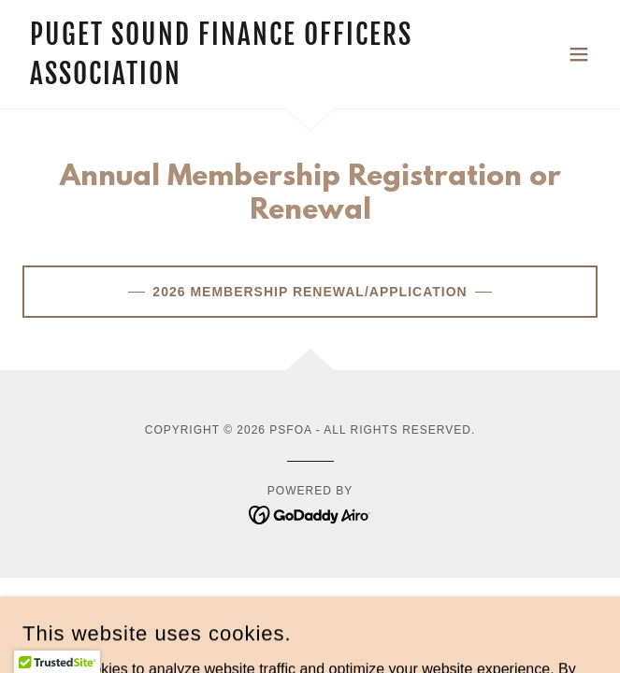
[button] (579, 54)
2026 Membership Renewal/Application (309, 291)
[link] (223, 79)
